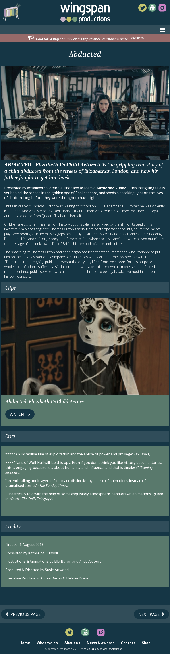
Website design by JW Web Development (101, 648)
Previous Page (23, 614)
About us (72, 642)
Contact (128, 642)
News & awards (100, 642)
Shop (146, 642)
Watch (20, 414)
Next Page (151, 614)
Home (24, 642)
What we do (47, 642)
